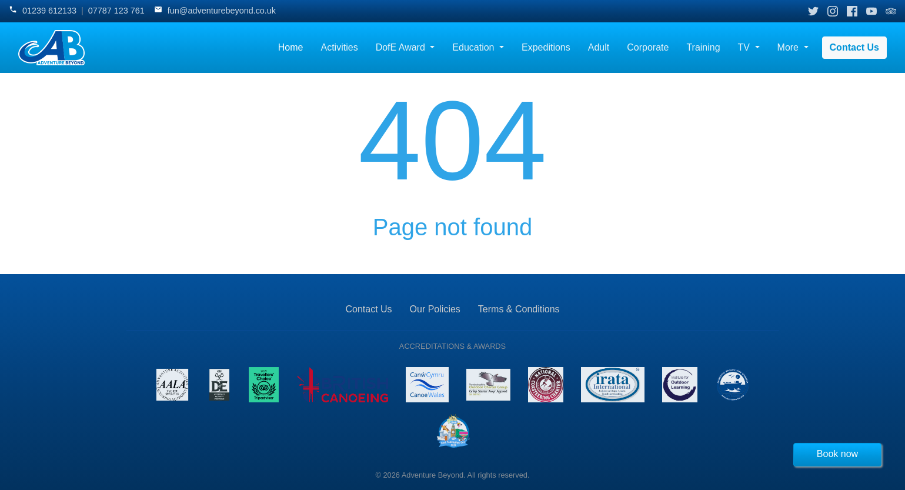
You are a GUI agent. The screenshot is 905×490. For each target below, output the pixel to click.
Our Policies (435, 309)
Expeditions (546, 47)
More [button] (789, 47)
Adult (598, 47)
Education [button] (474, 47)
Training (703, 47)
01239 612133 (49, 10)
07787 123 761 (116, 10)
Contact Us (854, 47)
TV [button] (745, 47)
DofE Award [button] (402, 47)
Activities (339, 47)
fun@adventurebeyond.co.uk (222, 10)
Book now (837, 454)
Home (290, 47)
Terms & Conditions (519, 309)
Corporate (648, 47)
